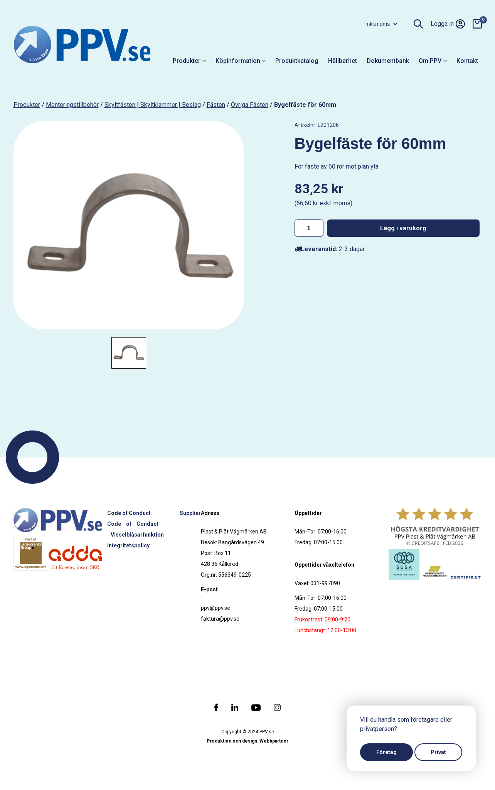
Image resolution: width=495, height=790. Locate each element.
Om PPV (433, 60)
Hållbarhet (342, 60)
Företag (386, 752)
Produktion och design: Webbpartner (247, 741)
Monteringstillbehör (72, 104)
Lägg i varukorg (403, 228)
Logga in (448, 24)
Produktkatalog (296, 60)
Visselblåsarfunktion (137, 535)
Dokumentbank (388, 60)
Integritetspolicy (128, 545)
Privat (438, 752)
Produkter (189, 60)
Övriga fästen (249, 104)
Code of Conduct (129, 513)
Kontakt (467, 60)
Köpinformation (241, 60)
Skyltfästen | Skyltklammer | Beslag (152, 104)
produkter (26, 104)
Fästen (216, 104)
